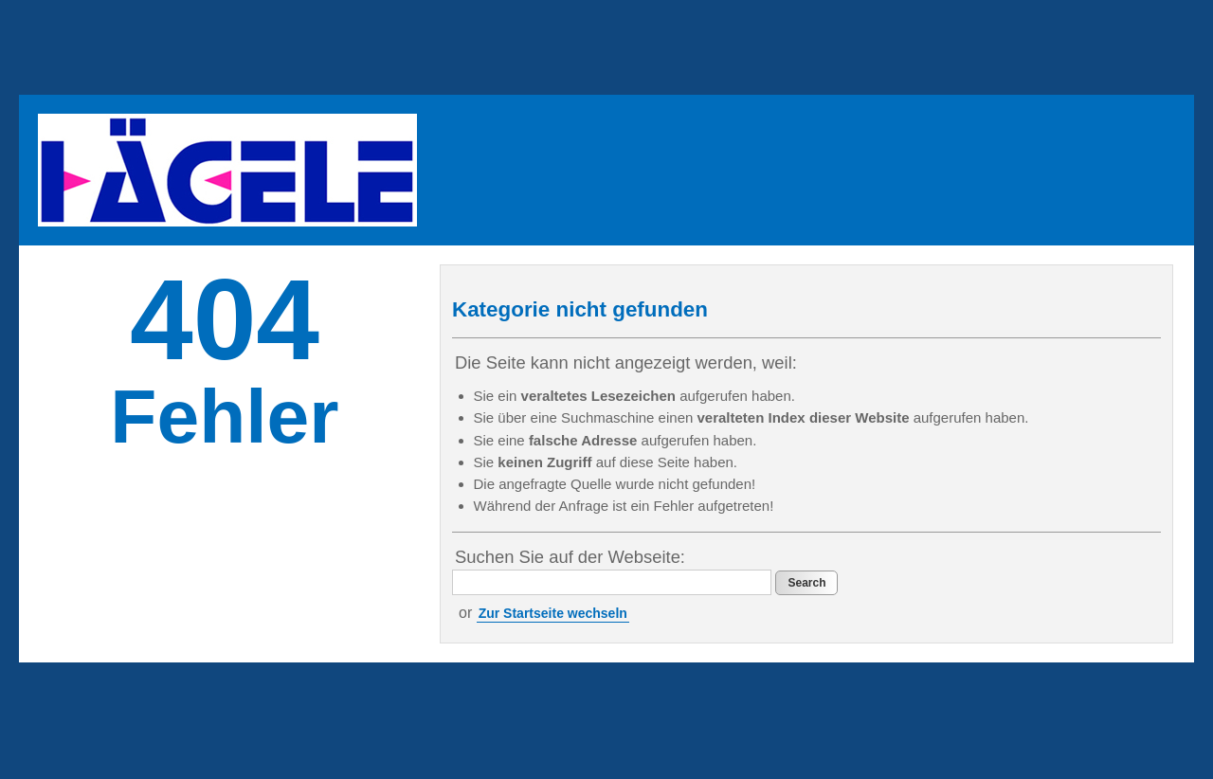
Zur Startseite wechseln (553, 613)
